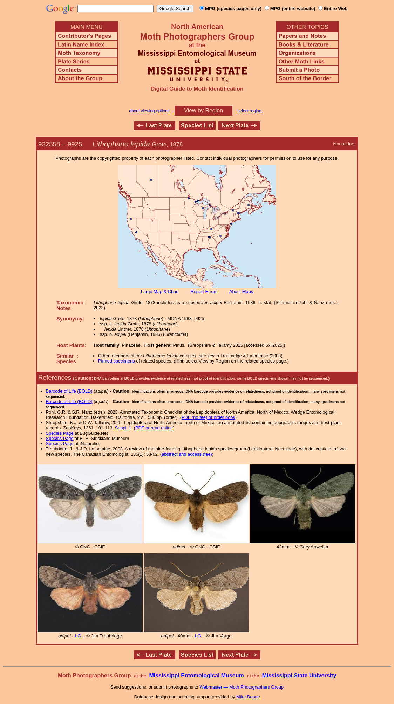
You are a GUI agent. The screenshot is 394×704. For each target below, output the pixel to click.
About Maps (241, 291)
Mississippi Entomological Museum (196, 675)
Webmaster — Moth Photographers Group (241, 687)
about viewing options (149, 111)
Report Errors (204, 291)
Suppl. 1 (123, 427)
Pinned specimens (116, 361)
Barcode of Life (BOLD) (69, 391)
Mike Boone (248, 696)
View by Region (203, 110)
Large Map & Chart (160, 291)
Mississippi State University (299, 675)
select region (249, 111)
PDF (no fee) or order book (208, 417)
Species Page (60, 433)
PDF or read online (154, 427)
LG (78, 636)
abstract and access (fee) (187, 454)
